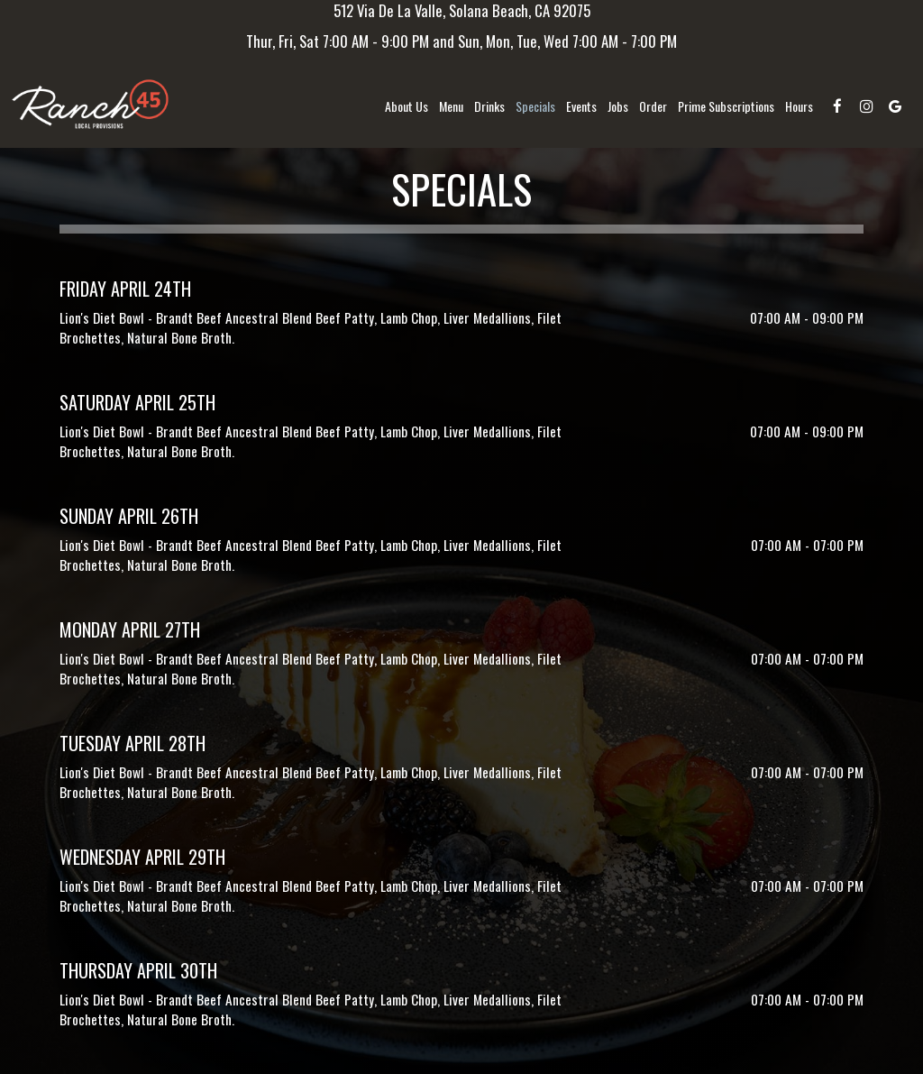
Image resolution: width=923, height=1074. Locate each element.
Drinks (489, 106)
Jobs (618, 106)
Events (581, 106)
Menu (451, 106)
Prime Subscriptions (726, 106)
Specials (535, 106)
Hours (799, 106)
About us (406, 106)
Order (653, 106)
